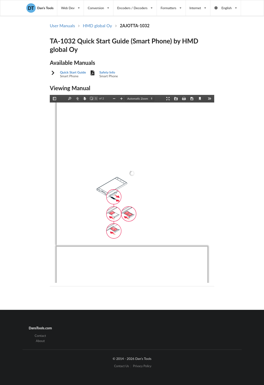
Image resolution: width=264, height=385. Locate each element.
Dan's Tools (40, 8)
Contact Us (121, 366)
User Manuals (62, 25)
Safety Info (107, 72)
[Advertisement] (242, 99)
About (40, 341)
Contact (40, 336)
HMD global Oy (97, 25)
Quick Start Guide (73, 72)
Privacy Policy (142, 366)
